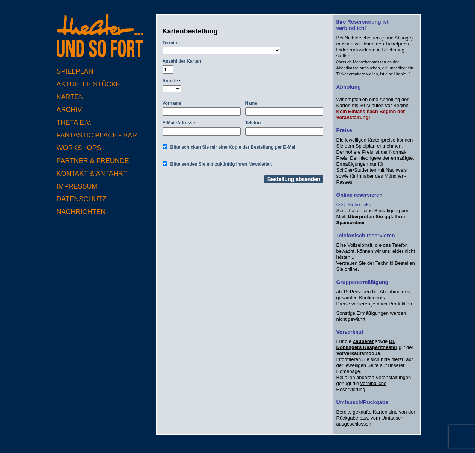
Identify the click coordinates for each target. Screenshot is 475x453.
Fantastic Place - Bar (97, 135)
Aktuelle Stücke (89, 84)
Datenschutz (82, 199)
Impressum (77, 186)
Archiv (69, 109)
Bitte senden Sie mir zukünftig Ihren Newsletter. (221, 164)
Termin (170, 42)
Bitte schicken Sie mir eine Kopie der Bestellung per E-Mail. (234, 147)
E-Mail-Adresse (179, 122)
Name (251, 103)
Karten (70, 97)
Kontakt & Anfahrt (92, 173)
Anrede (172, 80)
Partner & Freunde (93, 161)
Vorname (172, 103)
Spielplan (75, 71)
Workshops (79, 148)
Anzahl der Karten (182, 61)
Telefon (253, 122)
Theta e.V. (74, 122)
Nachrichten (81, 212)
